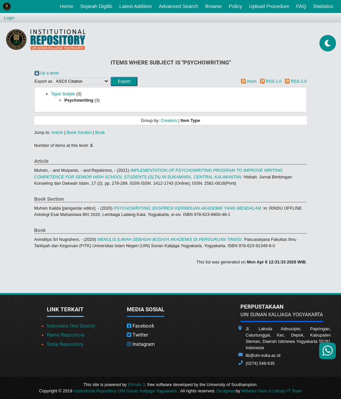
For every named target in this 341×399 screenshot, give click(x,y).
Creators (169, 120)
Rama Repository (66, 335)
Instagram (141, 344)
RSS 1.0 (274, 81)
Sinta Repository (65, 344)
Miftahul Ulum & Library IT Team (271, 390)
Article (57, 132)
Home (68, 5)
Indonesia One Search (71, 326)
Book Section (79, 132)
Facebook (140, 326)
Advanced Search (178, 6)
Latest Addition (135, 6)
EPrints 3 (136, 384)
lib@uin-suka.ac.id (263, 355)
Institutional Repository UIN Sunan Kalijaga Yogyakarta (125, 390)
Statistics (323, 6)
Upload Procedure (269, 6)
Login (9, 17)
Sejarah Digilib (96, 6)
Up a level (49, 72)
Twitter (137, 335)
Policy (235, 6)
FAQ (301, 6)
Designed (225, 390)
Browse (213, 6)
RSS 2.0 (299, 81)
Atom (252, 81)
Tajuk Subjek (63, 93)
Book (100, 132)
